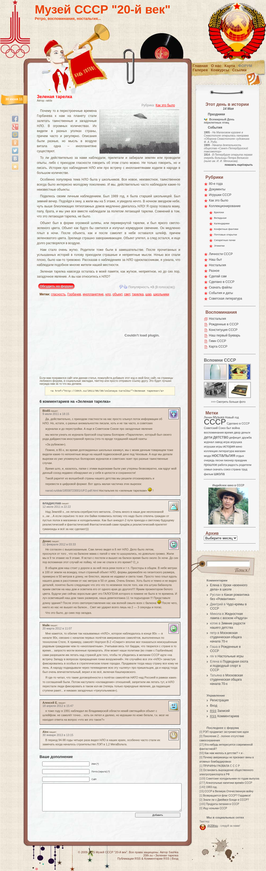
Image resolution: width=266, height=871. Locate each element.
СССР (215, 421)
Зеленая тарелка (54, 96)
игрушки (209, 446)
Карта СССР (218, 346)
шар (148, 294)
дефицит (235, 437)
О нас (216, 66)
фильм (208, 474)
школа (219, 474)
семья (208, 469)
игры (219, 446)
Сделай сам (218, 276)
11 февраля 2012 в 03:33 (59, 544)
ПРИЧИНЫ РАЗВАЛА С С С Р (221, 765)
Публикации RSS (128, 858)
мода (207, 455)
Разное (214, 271)
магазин (240, 451)
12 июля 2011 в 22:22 (56, 507)
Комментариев (224, 716)
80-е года (216, 184)
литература (226, 451)
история (229, 446)
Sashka (173, 852)
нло (108, 294)
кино (239, 446)
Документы (217, 189)
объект (117, 294)
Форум (245, 66)
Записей (220, 711)
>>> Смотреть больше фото (228, 401)
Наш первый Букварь (224, 335)
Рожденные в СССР (223, 324)
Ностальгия (217, 265)
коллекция (211, 451)
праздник (241, 460)
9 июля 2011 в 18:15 (55, 414)
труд (244, 469)
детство (221, 437)
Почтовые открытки (225, 234)
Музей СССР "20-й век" (102, 9)
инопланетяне (93, 294)
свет (127, 294)
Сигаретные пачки (224, 240)
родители (245, 464)
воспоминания (214, 432)
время (229, 432)
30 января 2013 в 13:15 (57, 735)
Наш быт (215, 259)
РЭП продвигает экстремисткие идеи (226, 731)
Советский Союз (215, 428)
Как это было (165, 105)
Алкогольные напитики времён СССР (229, 782)
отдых (240, 455)
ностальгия (223, 455)
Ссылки (239, 70)
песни (219, 460)
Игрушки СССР (220, 195)
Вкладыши (220, 217)
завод (219, 442)
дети (208, 437)
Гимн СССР (217, 341)
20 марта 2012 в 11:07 (57, 629)
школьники (161, 294)
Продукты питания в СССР (222, 804)
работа (222, 464)
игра (226, 442)
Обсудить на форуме (56, 286)
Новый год (232, 417)
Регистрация (219, 700)
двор (237, 432)
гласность (58, 294)
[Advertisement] (70, 335)
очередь (209, 460)
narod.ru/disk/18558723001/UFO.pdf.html (71, 491)
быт (228, 428)
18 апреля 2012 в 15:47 (57, 706)
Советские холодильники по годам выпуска (232, 778)
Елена (214, 585)
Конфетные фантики (226, 228)
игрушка (236, 442)
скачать (218, 469)
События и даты (221, 293)
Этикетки (219, 245)
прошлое (210, 465)
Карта (230, 66)
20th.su (148, 855)
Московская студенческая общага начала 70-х (226, 637)
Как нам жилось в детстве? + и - (224, 753)
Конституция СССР (223, 330)
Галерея (200, 70)
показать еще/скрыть (239, 164)
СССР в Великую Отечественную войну (228, 791)
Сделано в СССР (221, 282)
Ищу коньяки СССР (215, 808)
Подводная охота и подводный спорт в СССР (229, 666)
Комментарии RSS (156, 858)
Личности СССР (221, 254)
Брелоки (219, 212)
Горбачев (74, 294)
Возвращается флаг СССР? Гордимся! (227, 795)
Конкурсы (220, 70)
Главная (200, 66)
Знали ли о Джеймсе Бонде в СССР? (226, 799)
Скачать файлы (220, 287)
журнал (209, 442)
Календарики (221, 223)
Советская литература (225, 298)
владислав (51, 504)
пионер (229, 460)
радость (233, 464)
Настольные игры (230, 656)
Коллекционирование (225, 206)
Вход (213, 705)
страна (236, 469)
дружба (247, 437)
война (236, 428)
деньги (245, 432)
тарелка (138, 294)
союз (227, 469)
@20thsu (212, 825)
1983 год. (211, 787)
